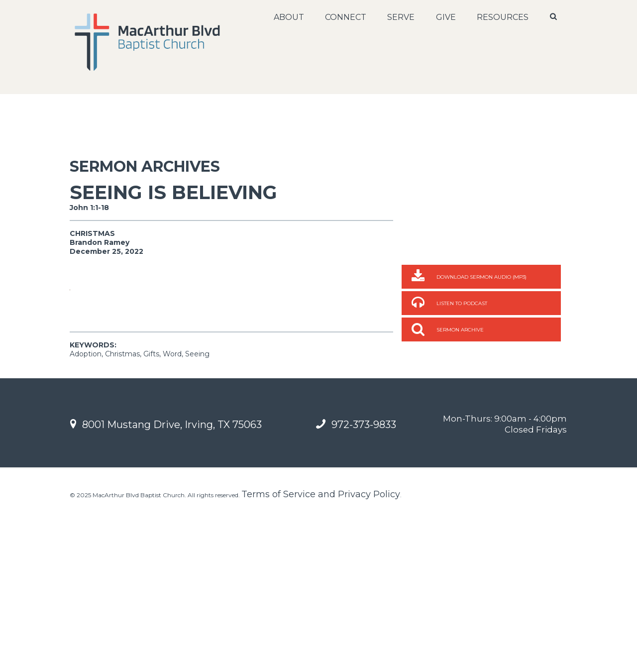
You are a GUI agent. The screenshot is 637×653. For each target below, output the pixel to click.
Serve (400, 17)
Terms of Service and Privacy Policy (320, 635)
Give (445, 17)
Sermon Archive (460, 329)
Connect (344, 17)
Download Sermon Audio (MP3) (481, 277)
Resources (502, 17)
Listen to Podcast (461, 303)
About (288, 17)
